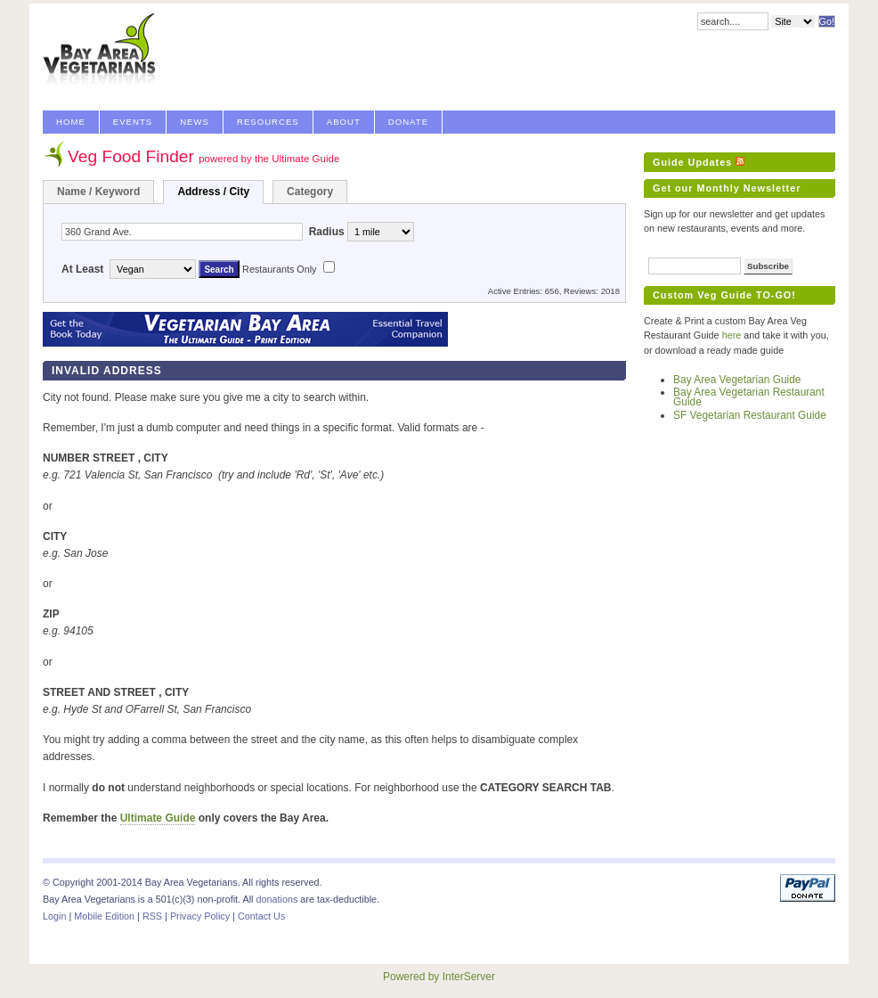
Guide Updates (692, 162)
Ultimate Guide (158, 818)
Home (70, 122)
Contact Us (261, 916)
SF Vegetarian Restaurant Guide (749, 415)
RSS (152, 916)
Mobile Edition (104, 916)
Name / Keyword (98, 191)
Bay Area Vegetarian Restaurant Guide (749, 397)
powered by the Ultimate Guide (269, 158)
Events (132, 122)
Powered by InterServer (439, 976)
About (344, 122)
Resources (268, 122)
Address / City (213, 191)
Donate (408, 122)
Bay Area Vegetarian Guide (737, 379)
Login (54, 916)
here (732, 335)
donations (276, 899)
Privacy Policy (200, 916)
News (194, 122)
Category (310, 191)
